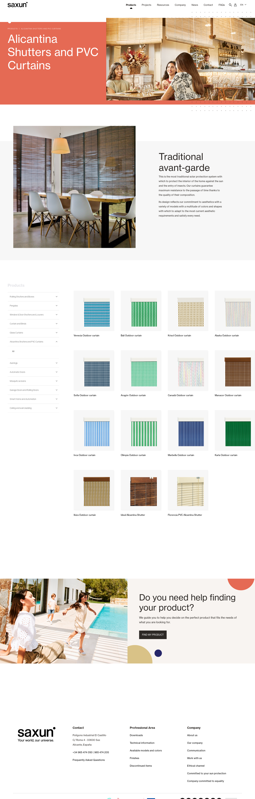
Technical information (142, 742)
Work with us (194, 758)
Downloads (136, 735)
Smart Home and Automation (23, 399)
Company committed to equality (205, 781)
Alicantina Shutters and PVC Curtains (26, 341)
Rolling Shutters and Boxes (22, 296)
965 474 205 (101, 752)
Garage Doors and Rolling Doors (24, 390)
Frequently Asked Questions (89, 759)
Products (131, 4)
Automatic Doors (17, 372)
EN (243, 4)
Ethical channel (196, 765)
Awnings (14, 363)
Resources (163, 4)
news (195, 4)
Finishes (134, 758)
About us (192, 735)
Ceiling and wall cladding (21, 408)
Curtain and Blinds (18, 323)
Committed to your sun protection (206, 773)
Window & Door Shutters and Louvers (26, 314)
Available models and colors (146, 750)
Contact (208, 4)
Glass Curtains (16, 332)
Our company (195, 742)
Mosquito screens (18, 381)
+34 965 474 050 (82, 752)
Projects (146, 4)
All (13, 351)
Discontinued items (141, 765)
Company (180, 4)
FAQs (222, 4)
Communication (196, 750)
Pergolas (14, 305)
